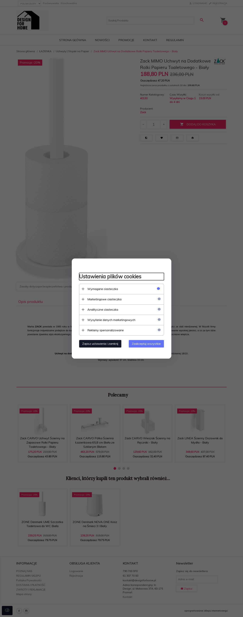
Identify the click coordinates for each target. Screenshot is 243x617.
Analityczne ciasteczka (102, 309)
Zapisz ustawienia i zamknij (100, 343)
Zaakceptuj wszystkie (146, 343)
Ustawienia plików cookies (110, 276)
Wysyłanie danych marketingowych (111, 320)
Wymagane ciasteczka (102, 289)
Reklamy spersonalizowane (105, 330)
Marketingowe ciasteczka (104, 299)
